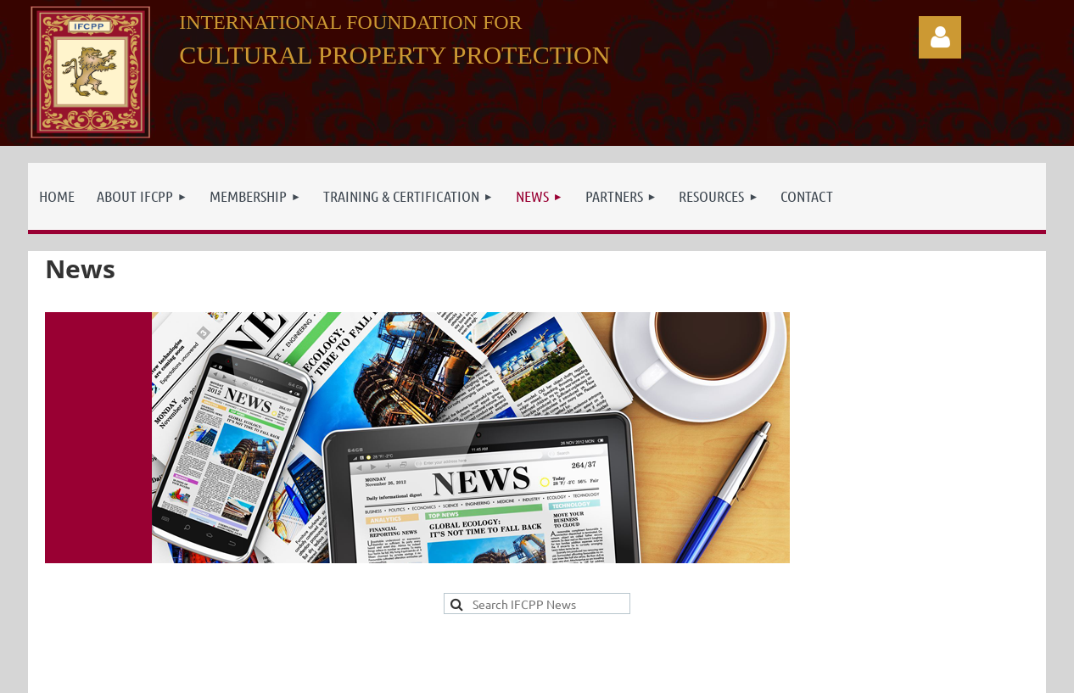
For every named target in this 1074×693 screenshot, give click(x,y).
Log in (940, 37)
